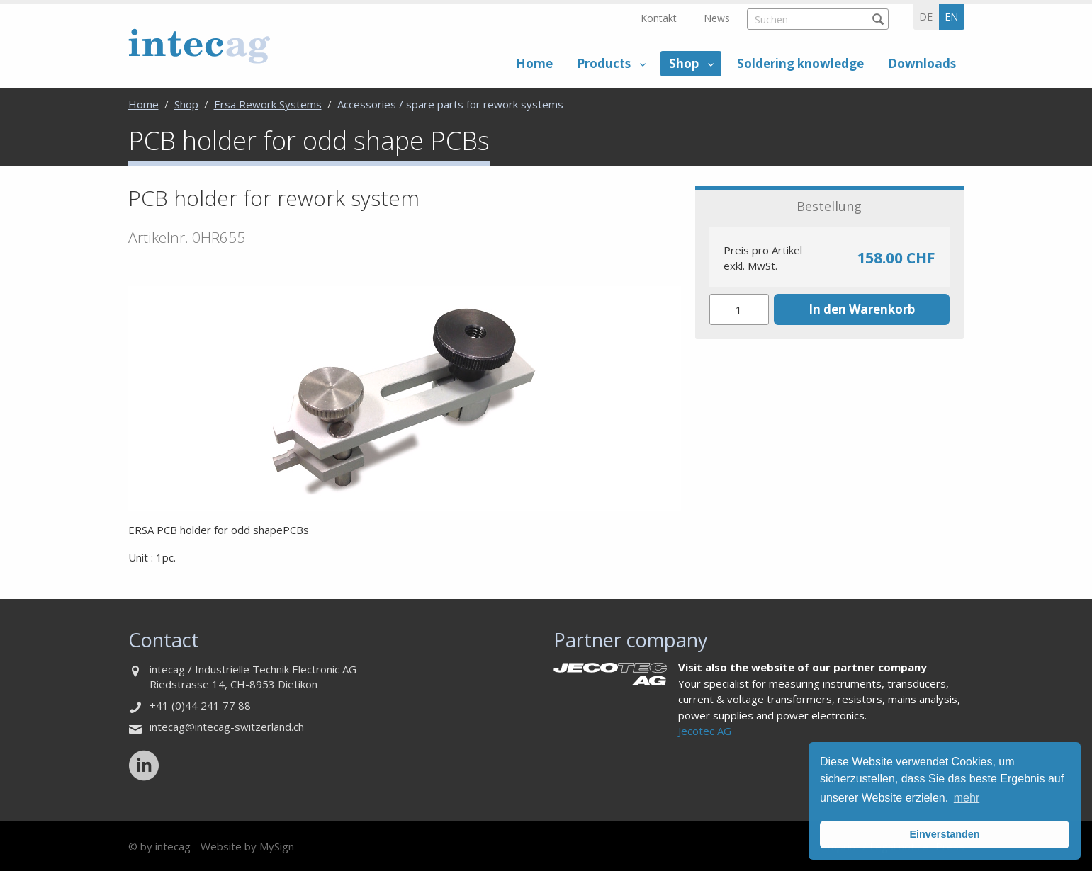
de (926, 16)
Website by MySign (247, 846)
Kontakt (659, 18)
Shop (684, 63)
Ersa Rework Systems (268, 104)
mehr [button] (966, 798)
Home (534, 63)
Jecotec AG (704, 731)
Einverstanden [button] (944, 834)
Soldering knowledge (800, 63)
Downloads (922, 63)
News (717, 18)
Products (604, 63)
